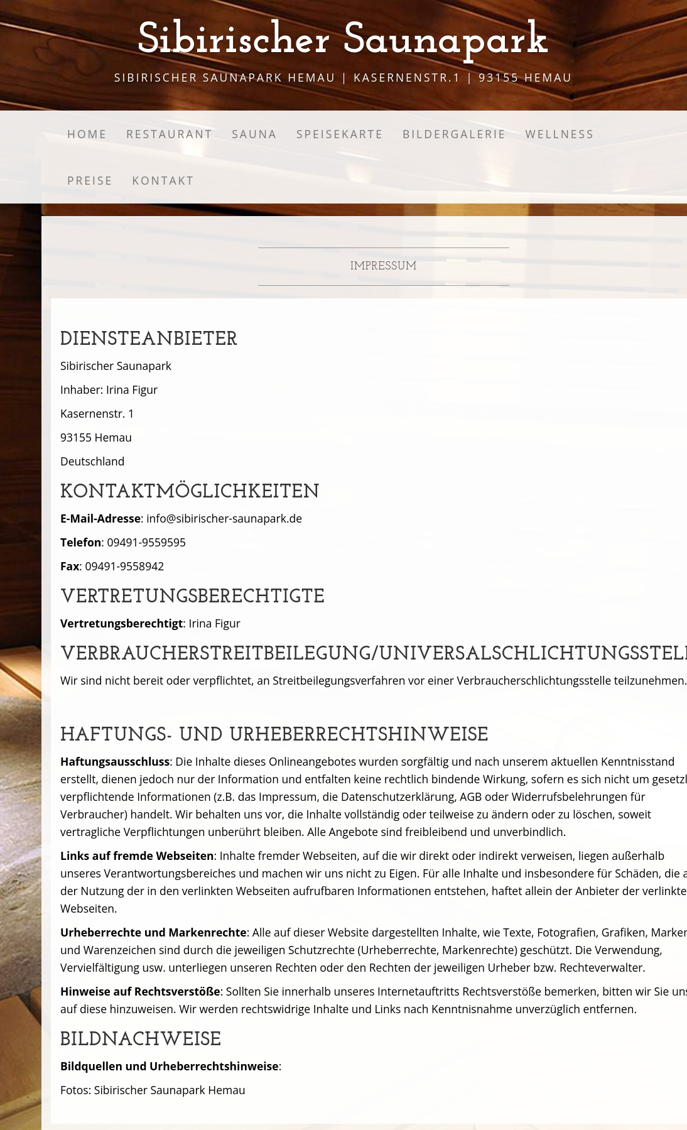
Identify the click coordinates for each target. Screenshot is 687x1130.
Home (87, 133)
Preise (90, 180)
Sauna (255, 133)
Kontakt (163, 180)
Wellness (560, 133)
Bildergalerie (455, 133)
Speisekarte (340, 133)
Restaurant (169, 133)
